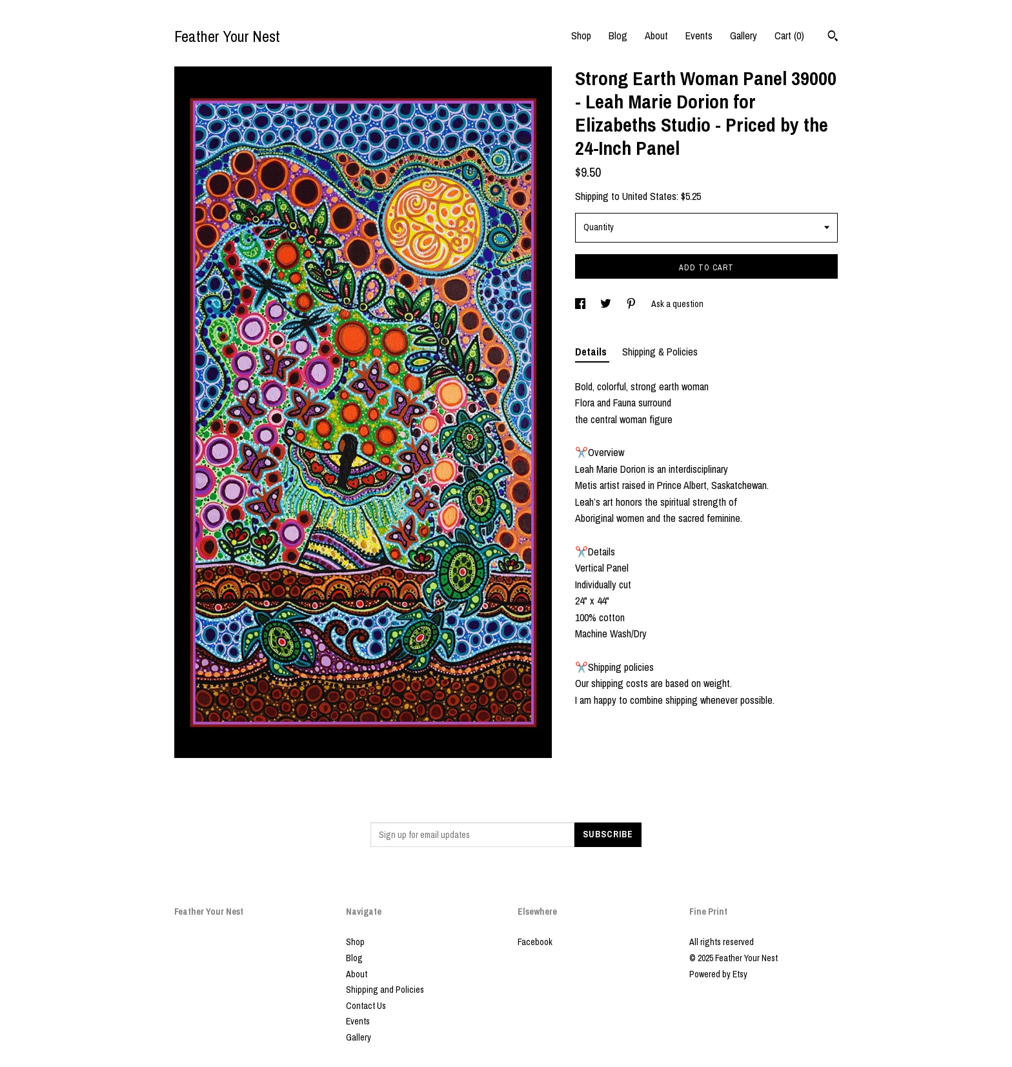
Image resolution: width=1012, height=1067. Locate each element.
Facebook (535, 942)
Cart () (789, 35)
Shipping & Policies (660, 351)
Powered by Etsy (718, 974)
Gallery (743, 35)
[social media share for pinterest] (632, 304)
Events (699, 35)
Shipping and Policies (385, 989)
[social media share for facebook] (581, 304)
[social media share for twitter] (606, 304)
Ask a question (677, 304)
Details (592, 351)
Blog (618, 35)
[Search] (833, 37)
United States (649, 196)
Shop (581, 35)
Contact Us (366, 1006)
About (656, 35)
